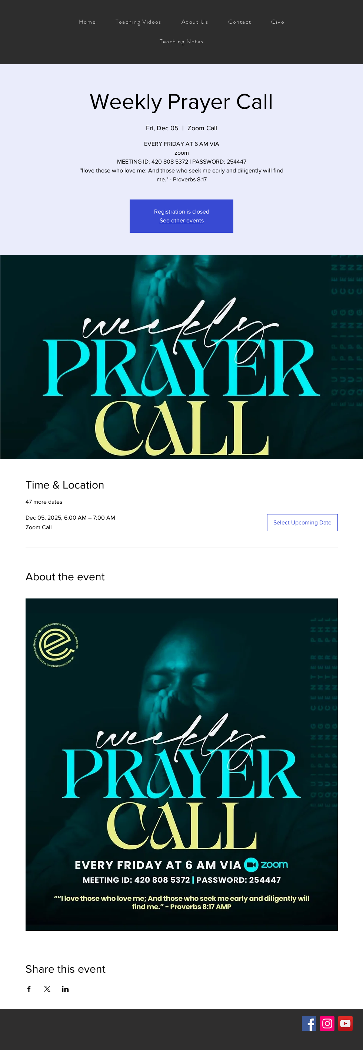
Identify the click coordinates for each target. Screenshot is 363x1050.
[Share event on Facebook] (29, 989)
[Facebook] (309, 1023)
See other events (182, 220)
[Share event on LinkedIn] (65, 989)
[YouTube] (345, 1023)
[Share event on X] (47, 989)
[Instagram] (327, 1023)
